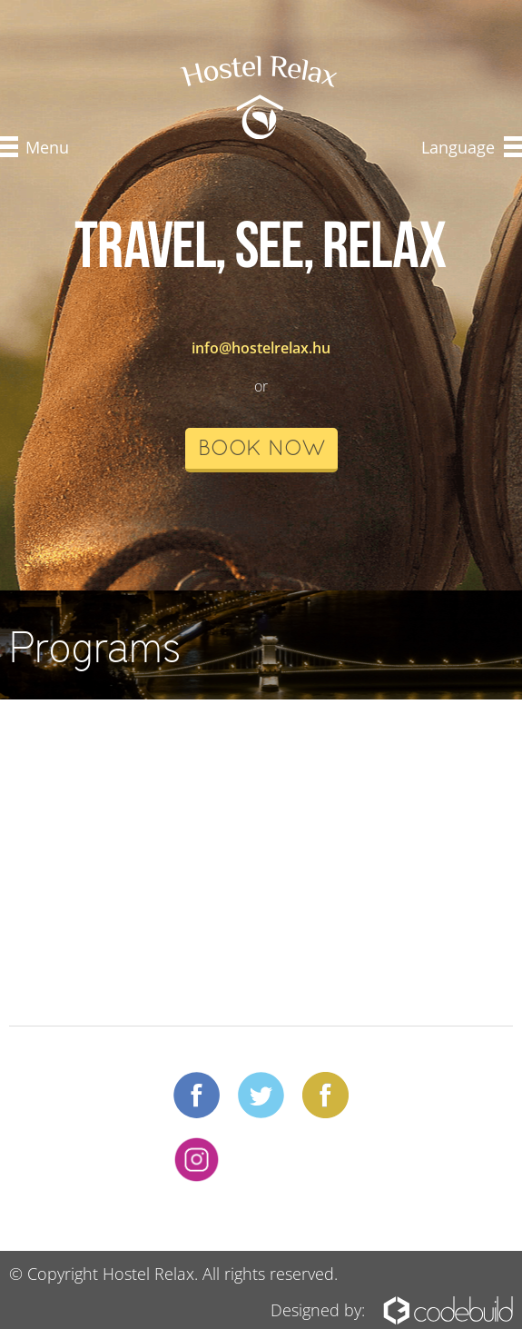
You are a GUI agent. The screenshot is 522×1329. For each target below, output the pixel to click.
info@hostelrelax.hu (261, 348)
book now (261, 450)
